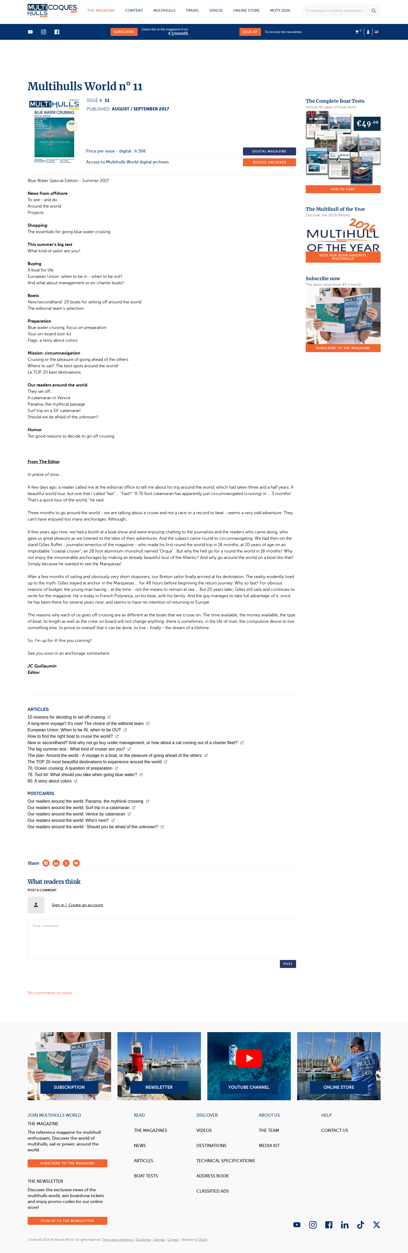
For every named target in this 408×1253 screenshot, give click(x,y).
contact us (334, 1130)
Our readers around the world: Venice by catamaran (79, 814)
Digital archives (269, 162)
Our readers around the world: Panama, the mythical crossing (88, 801)
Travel (192, 11)
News (140, 1145)
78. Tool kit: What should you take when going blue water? (85, 774)
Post (288, 964)
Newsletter (159, 1066)
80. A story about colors (53, 781)
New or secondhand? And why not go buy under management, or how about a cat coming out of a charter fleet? (136, 742)
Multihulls (164, 11)
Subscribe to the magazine (343, 348)
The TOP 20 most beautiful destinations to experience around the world (98, 762)
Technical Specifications (225, 1161)
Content (134, 11)
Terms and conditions (118, 1240)
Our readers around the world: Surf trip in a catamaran (82, 807)
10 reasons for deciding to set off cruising (69, 717)
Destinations (211, 1145)
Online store (246, 11)
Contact (173, 1240)
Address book (212, 1176)
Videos (216, 11)
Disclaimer (144, 1240)
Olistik (202, 1240)
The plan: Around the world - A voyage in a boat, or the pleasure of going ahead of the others (118, 755)
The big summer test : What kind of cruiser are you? (79, 749)
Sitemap (159, 1240)
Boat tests (146, 1176)
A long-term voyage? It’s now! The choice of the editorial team (89, 723)
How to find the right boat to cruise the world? (73, 736)
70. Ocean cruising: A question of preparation (73, 768)
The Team (269, 1130)
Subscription (69, 1066)
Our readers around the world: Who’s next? (71, 820)
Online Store (339, 1066)
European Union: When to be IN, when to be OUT (77, 730)
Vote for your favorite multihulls (343, 257)
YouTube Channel (249, 1066)
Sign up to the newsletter (67, 1221)
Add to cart (343, 189)
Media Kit (269, 1145)
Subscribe (124, 32)
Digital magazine (269, 151)
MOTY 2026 (280, 11)
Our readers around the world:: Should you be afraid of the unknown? (96, 827)
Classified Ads (212, 1191)
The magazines (150, 1130)
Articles (143, 1161)
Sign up (250, 32)
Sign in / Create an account (77, 905)
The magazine (101, 11)
